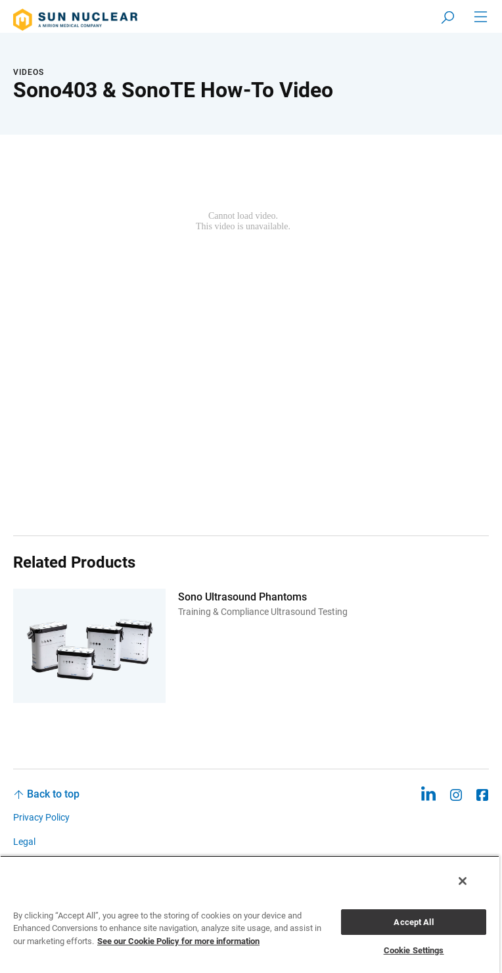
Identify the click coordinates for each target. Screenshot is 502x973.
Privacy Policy (41, 817)
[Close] (462, 881)
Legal (24, 841)
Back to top (53, 794)
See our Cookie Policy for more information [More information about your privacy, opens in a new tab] (178, 941)
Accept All (413, 922)
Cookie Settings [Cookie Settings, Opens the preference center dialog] (414, 950)
